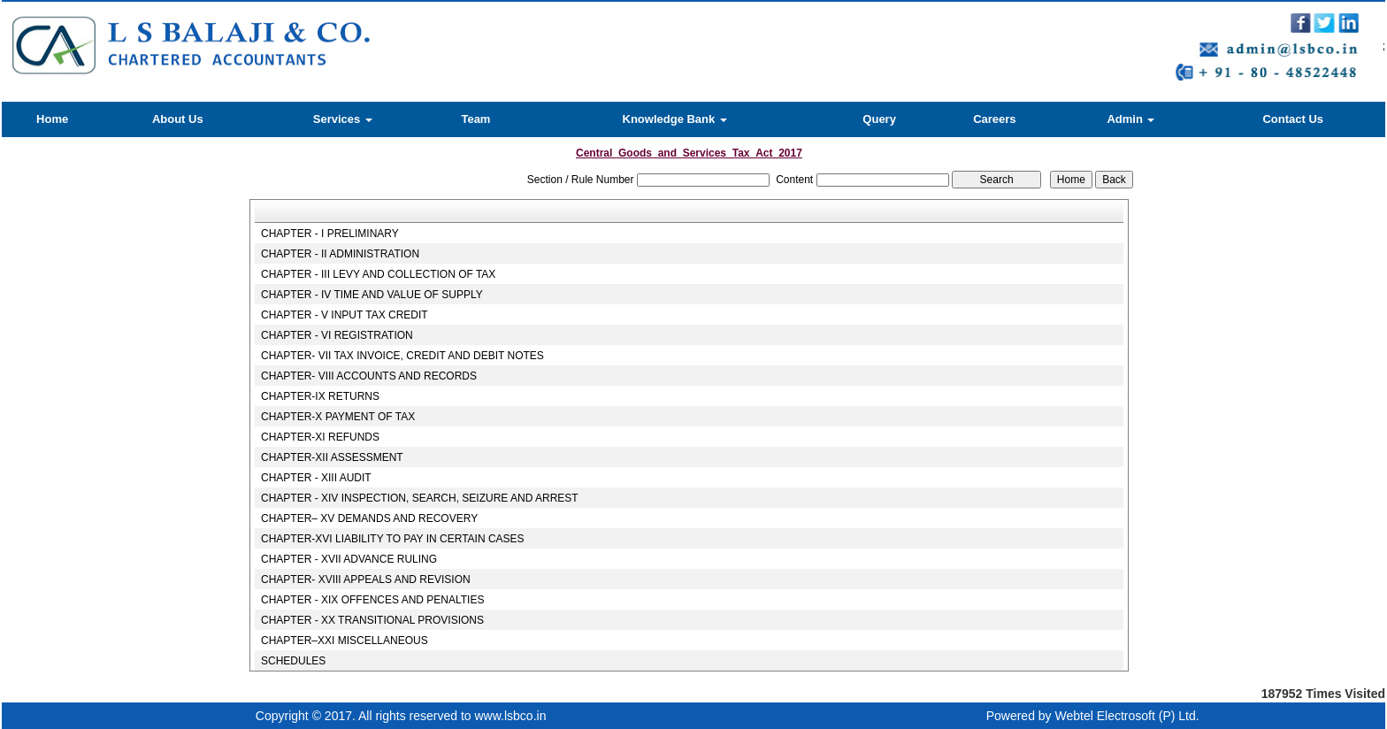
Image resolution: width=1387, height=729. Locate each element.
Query (879, 119)
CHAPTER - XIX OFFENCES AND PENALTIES (373, 600)
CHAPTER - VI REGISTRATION (337, 335)
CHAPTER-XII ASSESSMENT (332, 457)
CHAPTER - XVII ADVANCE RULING (349, 559)
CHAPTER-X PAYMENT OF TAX (338, 417)
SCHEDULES (293, 661)
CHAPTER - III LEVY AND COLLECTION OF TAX (378, 274)
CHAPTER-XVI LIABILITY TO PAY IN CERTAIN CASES (393, 539)
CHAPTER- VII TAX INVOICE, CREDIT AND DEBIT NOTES (402, 355)
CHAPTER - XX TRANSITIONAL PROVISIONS (372, 620)
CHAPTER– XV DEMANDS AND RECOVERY (369, 518)
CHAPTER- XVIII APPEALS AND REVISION (366, 579)
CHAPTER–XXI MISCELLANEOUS (344, 640)
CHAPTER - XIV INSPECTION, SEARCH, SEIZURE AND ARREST (420, 498)
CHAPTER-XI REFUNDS (320, 437)
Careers (994, 119)
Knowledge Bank (675, 119)
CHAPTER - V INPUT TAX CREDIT (344, 315)
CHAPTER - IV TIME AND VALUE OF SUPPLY (372, 294)
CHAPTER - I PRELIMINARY (330, 233)
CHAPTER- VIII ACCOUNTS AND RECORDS (369, 376)
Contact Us (1292, 119)
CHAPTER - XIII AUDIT (316, 478)
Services (342, 119)
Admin (1130, 119)
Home (52, 119)
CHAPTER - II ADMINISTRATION (340, 254)
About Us (177, 119)
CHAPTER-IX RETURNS (320, 396)
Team (475, 119)
